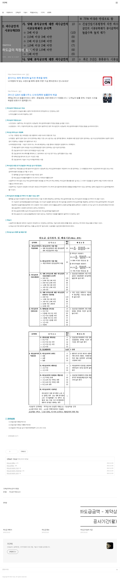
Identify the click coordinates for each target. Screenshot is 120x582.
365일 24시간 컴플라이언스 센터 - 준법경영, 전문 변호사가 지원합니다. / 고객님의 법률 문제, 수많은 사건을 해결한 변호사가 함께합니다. (52, 99)
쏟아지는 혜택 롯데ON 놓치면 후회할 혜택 (27, 78)
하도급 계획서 (11, 463)
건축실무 (18, 12)
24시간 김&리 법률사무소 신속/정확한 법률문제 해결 (32, 95)
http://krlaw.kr (12, 91)
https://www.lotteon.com (16, 74)
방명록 (49, 12)
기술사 (25, 12)
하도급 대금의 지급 (13, 468)
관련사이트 (5, 569)
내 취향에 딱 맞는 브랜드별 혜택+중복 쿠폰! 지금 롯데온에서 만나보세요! (38, 81)
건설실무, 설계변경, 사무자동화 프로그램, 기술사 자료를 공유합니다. (28, 547)
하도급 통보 (10, 465)
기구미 (4, 3)
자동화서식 (9, 12)
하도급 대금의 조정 (13, 473)
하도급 (15, 459)
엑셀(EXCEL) (34, 12)
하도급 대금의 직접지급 (14, 471)
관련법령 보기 (13, 436)
